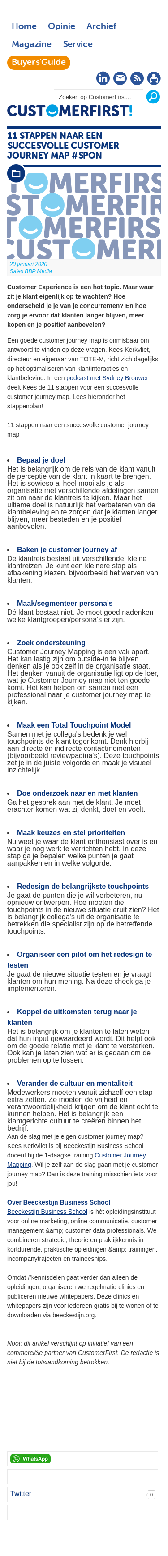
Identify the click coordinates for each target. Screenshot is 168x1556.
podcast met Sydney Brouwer (107, 377)
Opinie (61, 26)
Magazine (32, 44)
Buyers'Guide (39, 62)
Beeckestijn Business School (47, 1211)
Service (78, 44)
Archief (101, 26)
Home (24, 26)
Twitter (20, 1493)
